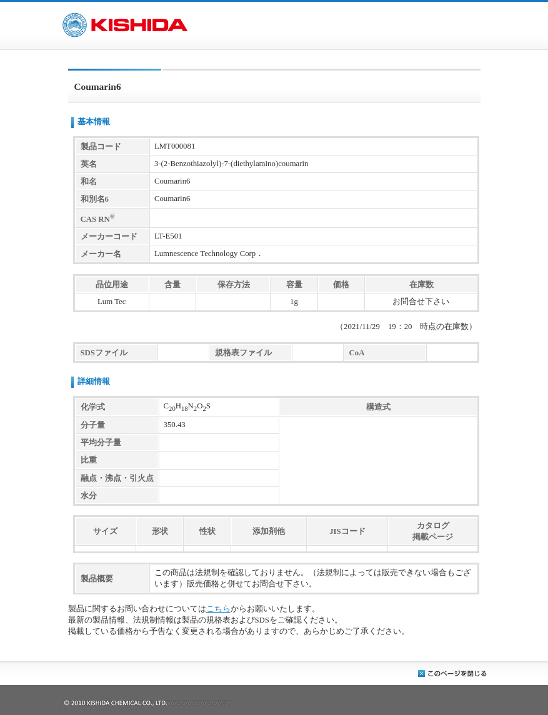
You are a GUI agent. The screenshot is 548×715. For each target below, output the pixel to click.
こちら (218, 608)
